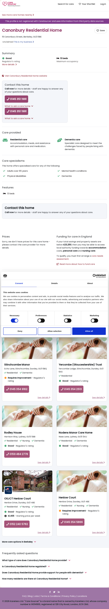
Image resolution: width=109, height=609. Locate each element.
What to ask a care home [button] (19, 106)
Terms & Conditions (50, 596)
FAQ (24, 596)
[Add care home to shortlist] (100, 30)
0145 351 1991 (16, 99)
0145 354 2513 (71, 389)
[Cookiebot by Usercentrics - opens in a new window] (94, 276)
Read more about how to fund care (76, 264)
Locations (82, 596)
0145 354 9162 (16, 389)
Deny (20, 331)
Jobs (36, 596)
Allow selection (54, 331)
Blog (30, 596)
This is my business (23, 41)
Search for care (66, 4)
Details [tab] (54, 283)
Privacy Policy (69, 596)
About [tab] (90, 283)
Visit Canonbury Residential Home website (24, 75)
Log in (103, 4)
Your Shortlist (87, 4)
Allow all (89, 331)
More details (9, 64)
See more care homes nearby (18, 14)
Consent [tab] (19, 283)
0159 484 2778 (17, 454)
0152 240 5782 (17, 524)
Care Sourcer (11, 4)
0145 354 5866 (71, 522)
